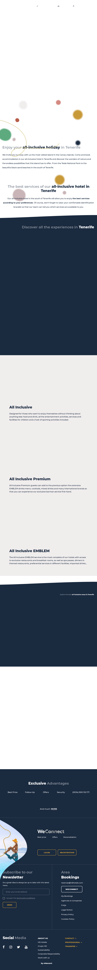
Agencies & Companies (71, 901)
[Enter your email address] (26, 892)
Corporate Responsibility (49, 954)
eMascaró (48, 963)
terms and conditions (26, 898)
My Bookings (67, 896)
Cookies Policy (67, 919)
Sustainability (44, 950)
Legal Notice (66, 910)
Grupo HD (42, 946)
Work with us (44, 958)
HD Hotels (42, 942)
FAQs (63, 905)
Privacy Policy (67, 914)
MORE (54, 809)
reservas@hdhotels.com (72, 883)
